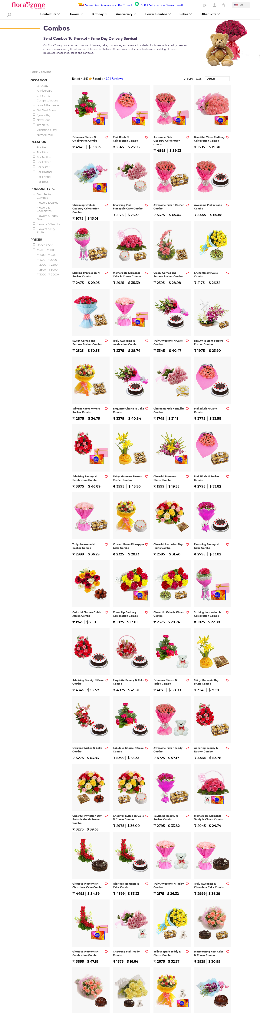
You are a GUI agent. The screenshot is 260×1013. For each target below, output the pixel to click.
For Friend (44, 177)
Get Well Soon (46, 110)
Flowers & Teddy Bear (47, 217)
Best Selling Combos (45, 196)
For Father (44, 162)
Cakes (185, 14)
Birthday (99, 14)
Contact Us (50, 14)
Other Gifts (210, 14)
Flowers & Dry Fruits (46, 230)
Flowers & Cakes (47, 202)
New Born (43, 120)
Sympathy (43, 115)
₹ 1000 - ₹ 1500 (46, 255)
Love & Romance (48, 105)
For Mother (44, 157)
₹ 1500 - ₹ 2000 (47, 259)
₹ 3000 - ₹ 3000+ (48, 274)
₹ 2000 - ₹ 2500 (47, 264)
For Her (42, 147)
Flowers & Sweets (48, 224)
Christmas (43, 95)
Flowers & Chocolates (44, 209)
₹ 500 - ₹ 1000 (46, 250)
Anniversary (126, 14)
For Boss (42, 181)
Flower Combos (158, 14)
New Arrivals (45, 134)
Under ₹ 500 (45, 245)
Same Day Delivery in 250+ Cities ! (108, 5)
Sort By (199, 79)
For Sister (43, 167)
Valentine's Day (47, 130)
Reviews (114, 79)
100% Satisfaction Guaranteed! (162, 5)
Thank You (43, 125)
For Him (42, 152)
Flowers (75, 14)
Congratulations (47, 100)
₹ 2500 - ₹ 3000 (47, 269)
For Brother (44, 172)
